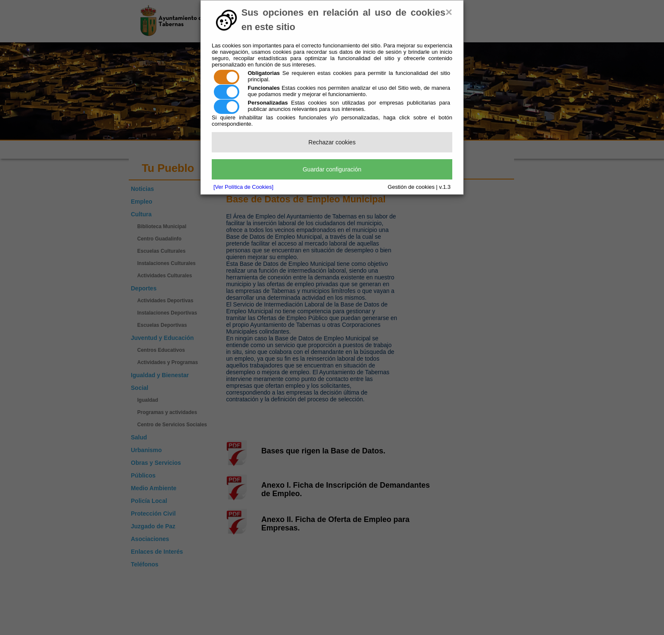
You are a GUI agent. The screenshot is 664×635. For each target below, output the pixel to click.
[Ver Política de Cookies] (243, 187)
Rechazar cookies (331, 142)
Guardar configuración (332, 169)
